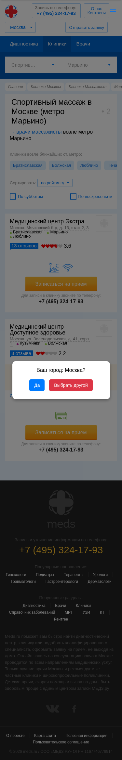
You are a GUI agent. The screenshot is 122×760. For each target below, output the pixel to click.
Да (37, 385)
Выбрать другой (71, 385)
